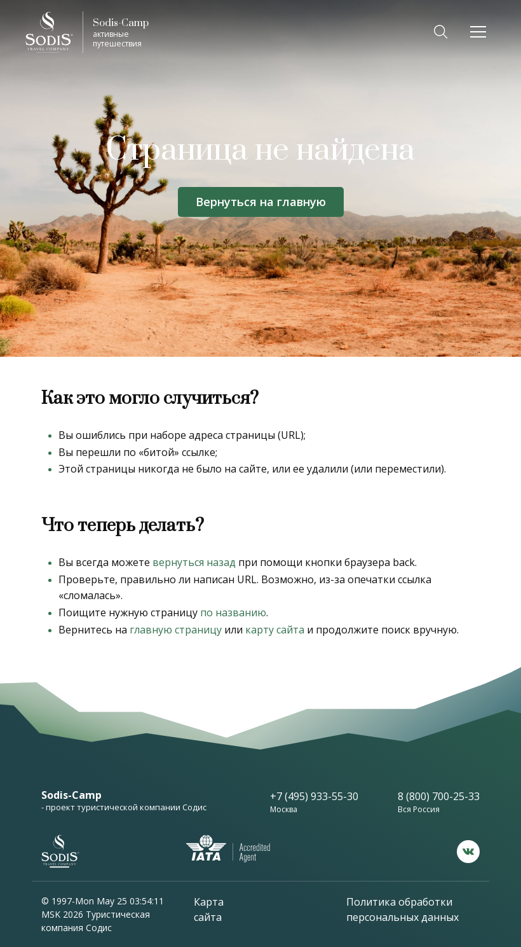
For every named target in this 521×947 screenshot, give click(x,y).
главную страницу (176, 630)
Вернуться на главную (261, 201)
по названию (233, 612)
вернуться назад (194, 562)
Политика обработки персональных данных (402, 909)
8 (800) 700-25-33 (439, 796)
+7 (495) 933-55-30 (314, 796)
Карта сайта (209, 909)
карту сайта (274, 630)
